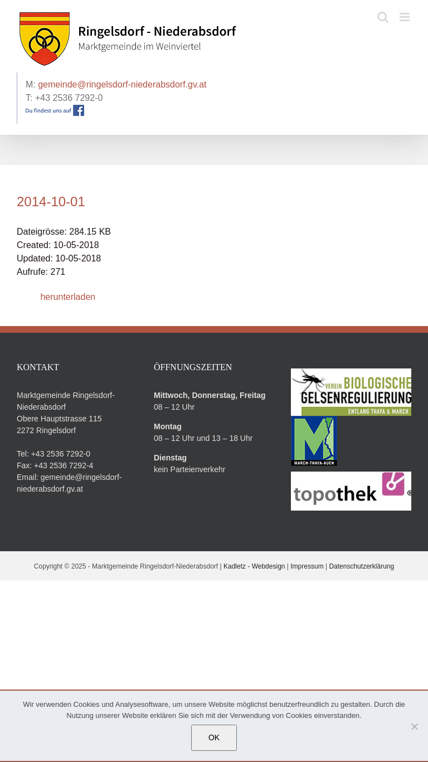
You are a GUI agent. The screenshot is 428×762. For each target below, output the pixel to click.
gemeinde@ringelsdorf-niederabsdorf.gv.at (122, 84)
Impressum (306, 566)
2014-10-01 (51, 201)
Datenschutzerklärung (361, 566)
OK (214, 737)
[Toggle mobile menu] (405, 17)
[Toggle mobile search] (382, 17)
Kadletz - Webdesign (254, 566)
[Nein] (414, 726)
